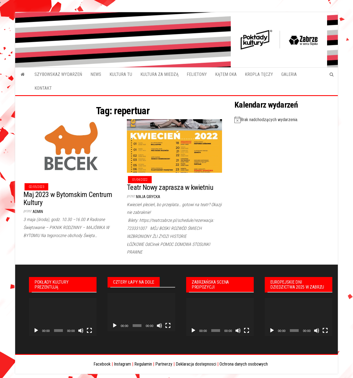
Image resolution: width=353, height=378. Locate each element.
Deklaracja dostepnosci (196, 364)
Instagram (122, 364)
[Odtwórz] (36, 330)
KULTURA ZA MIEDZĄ (159, 74)
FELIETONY (197, 74)
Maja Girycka (148, 197)
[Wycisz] (81, 330)
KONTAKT (43, 88)
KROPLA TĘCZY (259, 74)
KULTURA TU (120, 74)
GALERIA (289, 74)
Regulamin (143, 364)
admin (38, 211)
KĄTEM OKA (226, 74)
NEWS (95, 74)
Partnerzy (163, 364)
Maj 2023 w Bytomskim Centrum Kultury (67, 198)
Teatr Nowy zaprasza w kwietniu (170, 187)
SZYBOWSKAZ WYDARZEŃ (58, 74)
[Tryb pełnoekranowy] (89, 330)
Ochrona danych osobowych (244, 364)
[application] (63, 317)
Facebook (102, 364)
